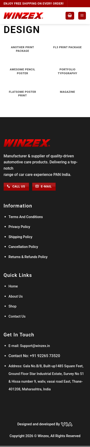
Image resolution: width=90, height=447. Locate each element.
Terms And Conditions (26, 217)
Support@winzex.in (34, 346)
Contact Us (17, 316)
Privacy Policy (19, 227)
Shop (13, 306)
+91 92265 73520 (45, 356)
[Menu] (82, 16)
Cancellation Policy (23, 247)
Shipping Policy (20, 237)
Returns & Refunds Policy (28, 257)
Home (14, 286)
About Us (16, 296)
